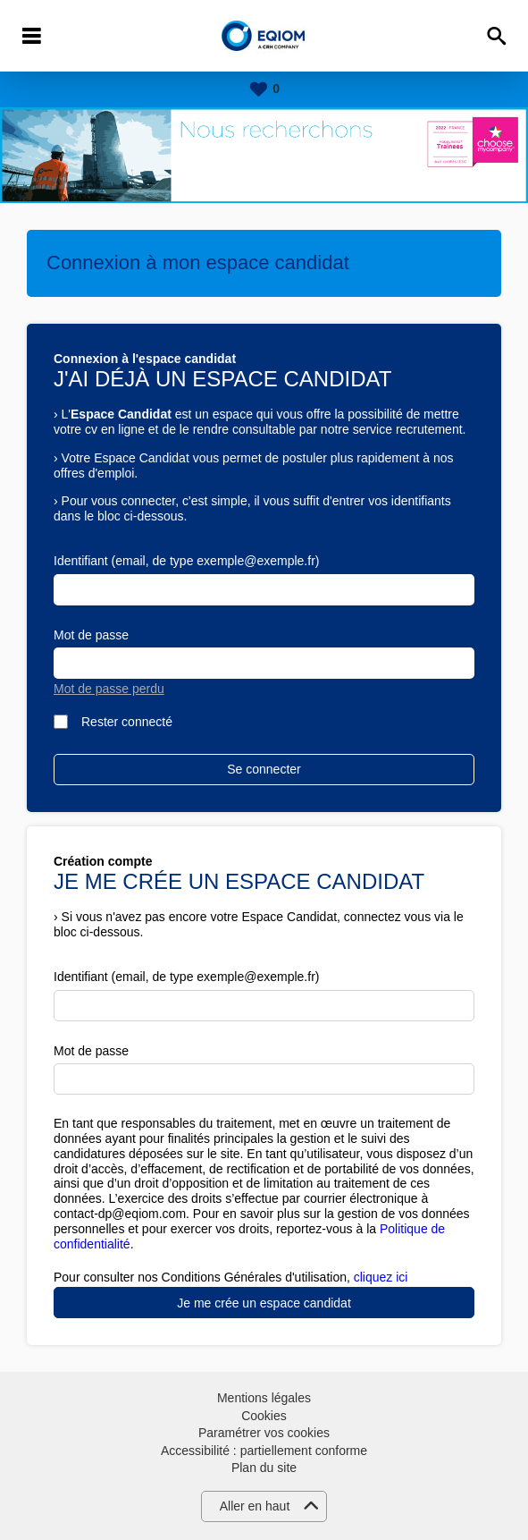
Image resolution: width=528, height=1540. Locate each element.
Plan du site (264, 1467)
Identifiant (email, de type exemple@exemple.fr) (186, 561)
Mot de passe (91, 635)
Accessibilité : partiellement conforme (264, 1450)
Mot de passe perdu (109, 688)
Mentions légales (264, 1398)
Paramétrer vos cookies (264, 1433)
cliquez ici (381, 1277)
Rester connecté (126, 722)
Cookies (264, 1416)
